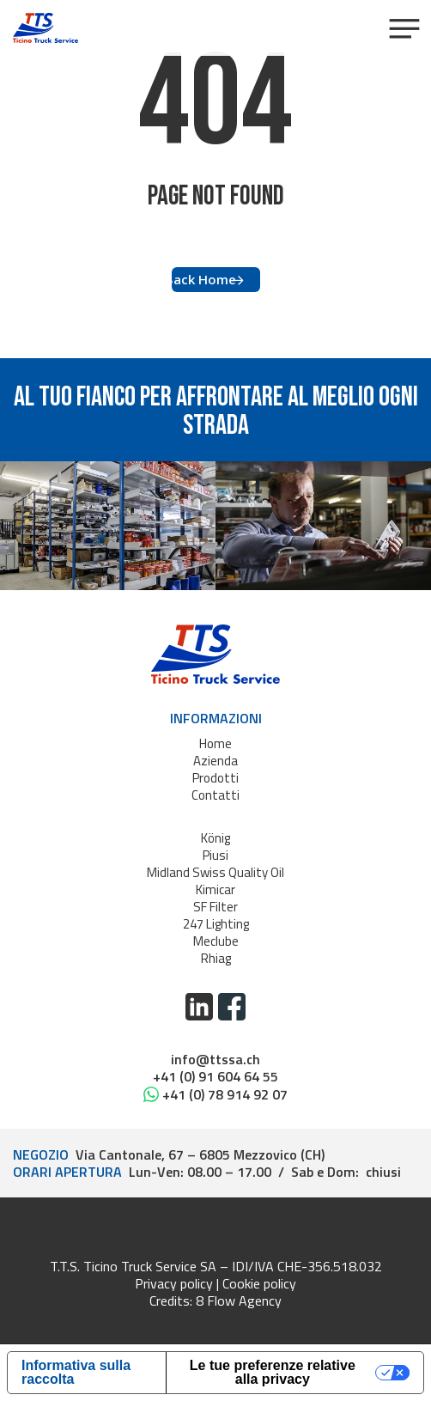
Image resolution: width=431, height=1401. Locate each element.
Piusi (215, 855)
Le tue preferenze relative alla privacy (272, 1372)
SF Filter (215, 907)
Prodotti (215, 778)
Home (215, 743)
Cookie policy (259, 1283)
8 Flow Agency (239, 1300)
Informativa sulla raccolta (76, 1372)
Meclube (216, 941)
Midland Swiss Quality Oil (215, 872)
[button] (404, 28)
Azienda (215, 761)
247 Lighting (216, 924)
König (215, 838)
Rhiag (216, 958)
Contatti (215, 795)
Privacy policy (174, 1283)
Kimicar (215, 889)
